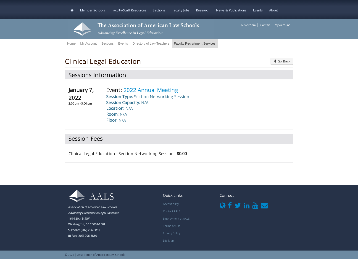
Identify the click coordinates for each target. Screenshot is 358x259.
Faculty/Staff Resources (128, 10)
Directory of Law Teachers (150, 43)
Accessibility (171, 204)
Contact (265, 25)
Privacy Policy (171, 233)
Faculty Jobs (181, 10)
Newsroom (248, 25)
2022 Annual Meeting (151, 90)
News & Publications (231, 10)
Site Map (168, 241)
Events (258, 10)
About (273, 10)
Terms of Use (171, 226)
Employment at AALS (176, 219)
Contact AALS (171, 211)
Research (203, 10)
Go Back (282, 61)
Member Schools (92, 10)
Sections (159, 10)
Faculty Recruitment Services (195, 43)
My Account (282, 25)
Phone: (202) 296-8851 (85, 230)
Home (71, 43)
